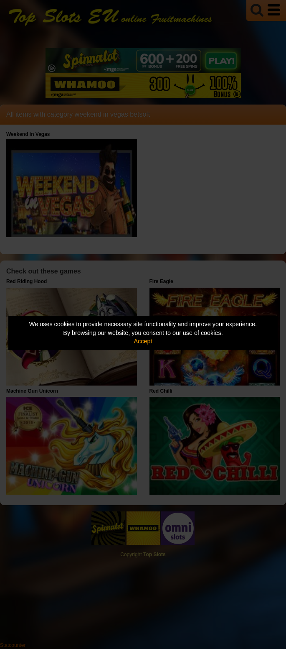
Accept (143, 341)
